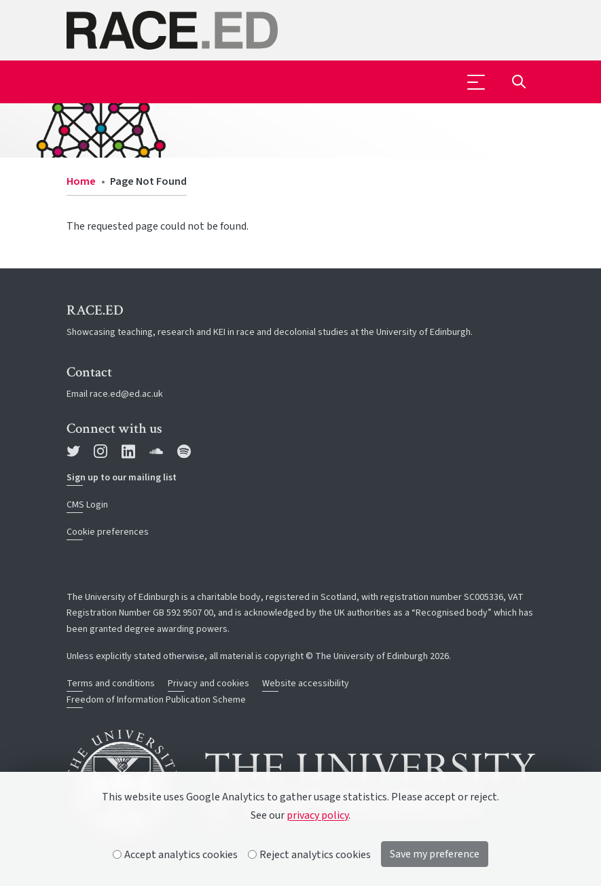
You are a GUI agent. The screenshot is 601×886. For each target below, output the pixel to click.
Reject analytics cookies (310, 854)
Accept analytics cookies (175, 854)
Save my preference (434, 854)
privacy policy (317, 815)
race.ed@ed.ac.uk (126, 394)
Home (81, 181)
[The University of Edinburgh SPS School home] (301, 30)
